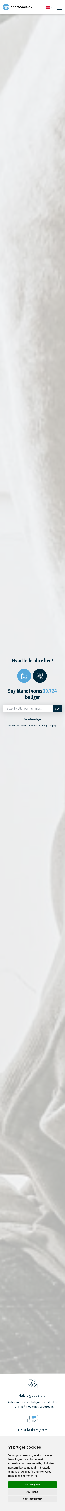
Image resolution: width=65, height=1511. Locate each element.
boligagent (46, 1406)
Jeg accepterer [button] (32, 1484)
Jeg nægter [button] (32, 1491)
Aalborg (43, 725)
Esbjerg (52, 725)
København (13, 725)
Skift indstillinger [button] (32, 1498)
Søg (57, 708)
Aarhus (24, 725)
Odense (33, 725)
